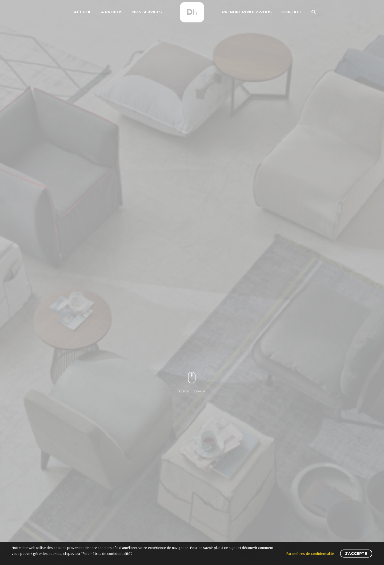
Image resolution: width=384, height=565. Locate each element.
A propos (112, 12)
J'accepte (356, 553)
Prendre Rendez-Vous (247, 12)
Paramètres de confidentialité (310, 553)
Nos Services (147, 12)
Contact (291, 12)
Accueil (82, 12)
